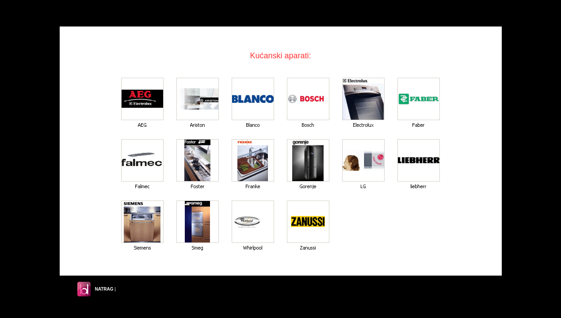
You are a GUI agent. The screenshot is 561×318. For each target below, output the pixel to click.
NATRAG (104, 289)
